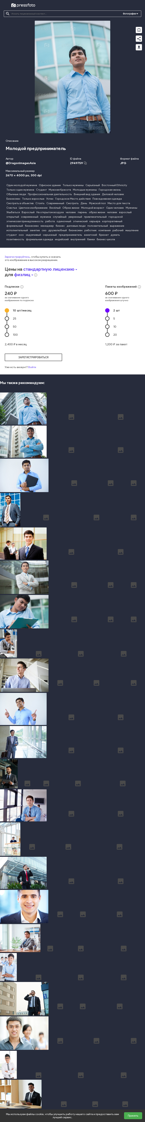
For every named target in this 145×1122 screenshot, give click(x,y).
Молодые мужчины (85, 189)
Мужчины (131, 207)
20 (115, 334)
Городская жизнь (110, 189)
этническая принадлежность (24, 221)
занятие (35, 230)
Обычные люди (16, 194)
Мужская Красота (60, 189)
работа (50, 221)
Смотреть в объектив (20, 203)
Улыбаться (13, 212)
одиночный (64, 221)
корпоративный (112, 221)
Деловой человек (113, 194)
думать (115, 234)
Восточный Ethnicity (114, 185)
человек (71, 212)
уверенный (75, 216)
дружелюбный (57, 230)
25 (14, 318)
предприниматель (70, 234)
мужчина (45, 216)
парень (82, 212)
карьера (94, 221)
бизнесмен (32, 225)
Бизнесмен (13, 198)
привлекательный (95, 216)
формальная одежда (39, 239)
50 (14, 326)
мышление (132, 230)
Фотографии (129, 13)
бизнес (60, 225)
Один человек (115, 207)
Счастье (11, 207)
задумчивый (33, 234)
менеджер (47, 225)
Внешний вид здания (87, 194)
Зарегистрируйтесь (17, 256)
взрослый (125, 212)
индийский (62, 239)
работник (90, 230)
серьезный (50, 234)
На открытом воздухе (50, 212)
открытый (12, 216)
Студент (41, 189)
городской (116, 216)
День (84, 203)
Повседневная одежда (107, 198)
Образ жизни (70, 207)
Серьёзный (93, 185)
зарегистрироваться (33, 357)
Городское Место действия (73, 198)
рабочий (118, 230)
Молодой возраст (92, 207)
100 (15, 334)
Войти (32, 367)
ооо (21, 234)
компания (105, 230)
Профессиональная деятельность (50, 194)
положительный (97, 225)
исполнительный (17, 230)
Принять (133, 1115)
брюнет (104, 234)
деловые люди (76, 225)
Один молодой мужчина (21, 185)
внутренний (78, 239)
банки (91, 239)
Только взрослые (33, 198)
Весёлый (55, 207)
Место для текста (119, 203)
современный (29, 216)
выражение (117, 225)
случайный (59, 216)
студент (11, 234)
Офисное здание (50, 185)
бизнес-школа (106, 239)
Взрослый (28, 212)
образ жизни (97, 212)
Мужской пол (97, 203)
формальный (14, 225)
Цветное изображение (33, 207)
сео (44, 230)
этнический (80, 221)
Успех (49, 198)
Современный (55, 203)
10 (22, 310)
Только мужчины (73, 185)
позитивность (15, 239)
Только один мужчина (20, 189)
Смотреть (72, 203)
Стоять (40, 203)
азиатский (90, 234)
